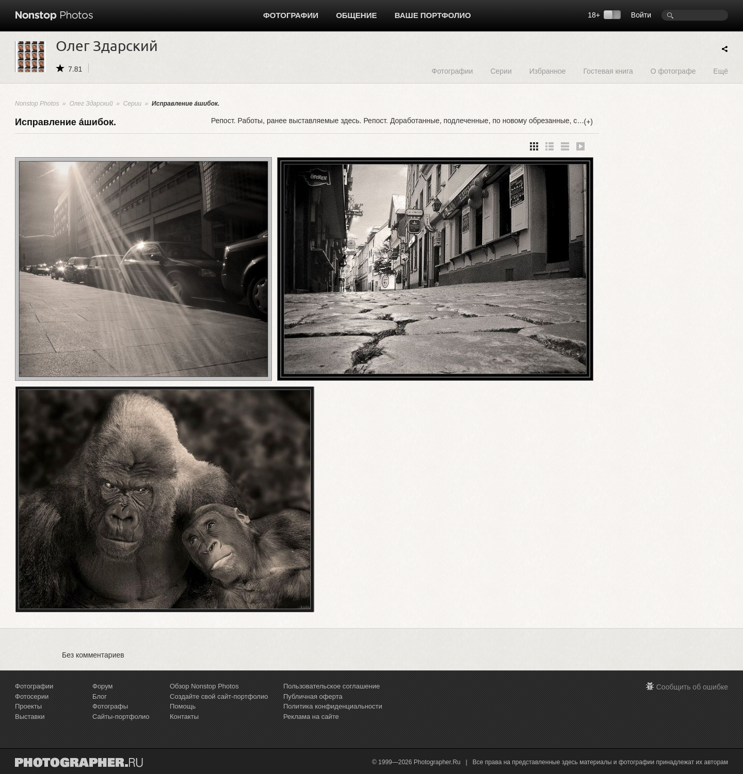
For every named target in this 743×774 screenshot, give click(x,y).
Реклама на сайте (311, 716)
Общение (356, 15)
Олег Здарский (90, 103)
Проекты (28, 706)
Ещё (720, 71)
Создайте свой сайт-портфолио (219, 696)
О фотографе (673, 71)
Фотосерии (32, 696)
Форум (102, 686)
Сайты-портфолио (121, 716)
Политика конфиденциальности (332, 706)
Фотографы (110, 706)
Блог (99, 696)
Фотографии (290, 15)
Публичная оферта (313, 696)
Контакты (184, 716)
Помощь (183, 706)
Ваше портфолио (433, 15)
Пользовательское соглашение (331, 686)
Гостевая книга (608, 71)
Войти (641, 15)
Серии (500, 71)
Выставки (29, 716)
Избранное (547, 71)
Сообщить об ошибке (692, 687)
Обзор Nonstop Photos (204, 686)
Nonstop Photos (37, 103)
